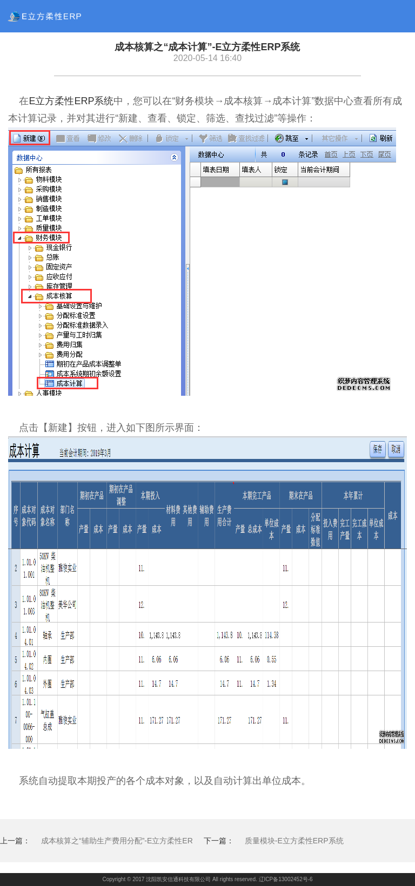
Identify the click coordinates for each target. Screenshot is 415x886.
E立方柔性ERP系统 (71, 101)
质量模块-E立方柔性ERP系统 (294, 840)
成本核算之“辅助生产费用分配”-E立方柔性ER (117, 840)
